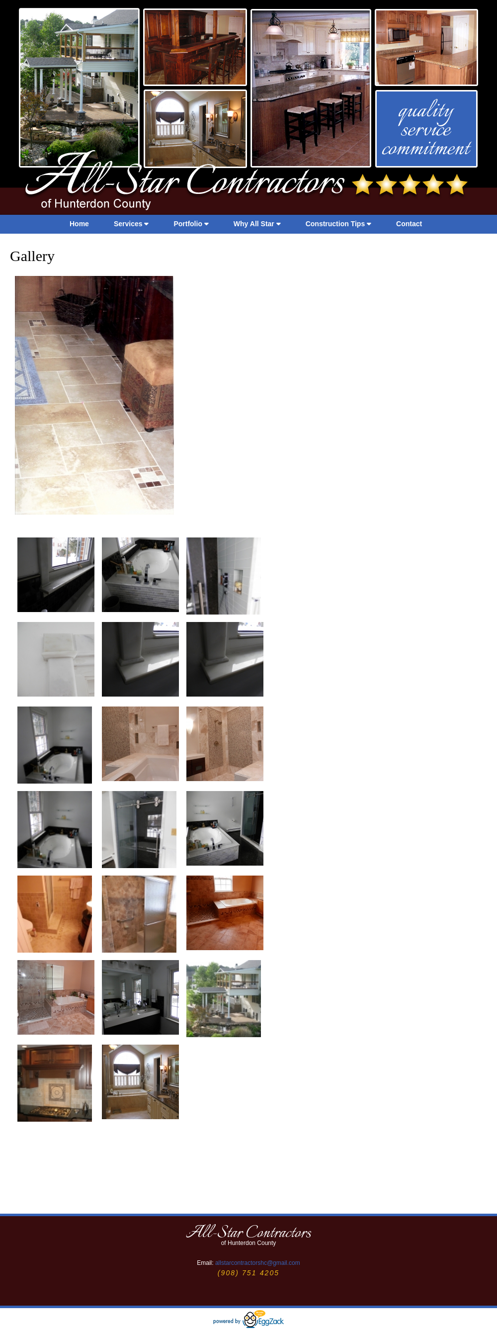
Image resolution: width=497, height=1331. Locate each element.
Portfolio (190, 224)
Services (131, 224)
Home (79, 224)
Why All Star (257, 224)
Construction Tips (338, 224)
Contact (409, 224)
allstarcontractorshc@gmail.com (257, 1262)
